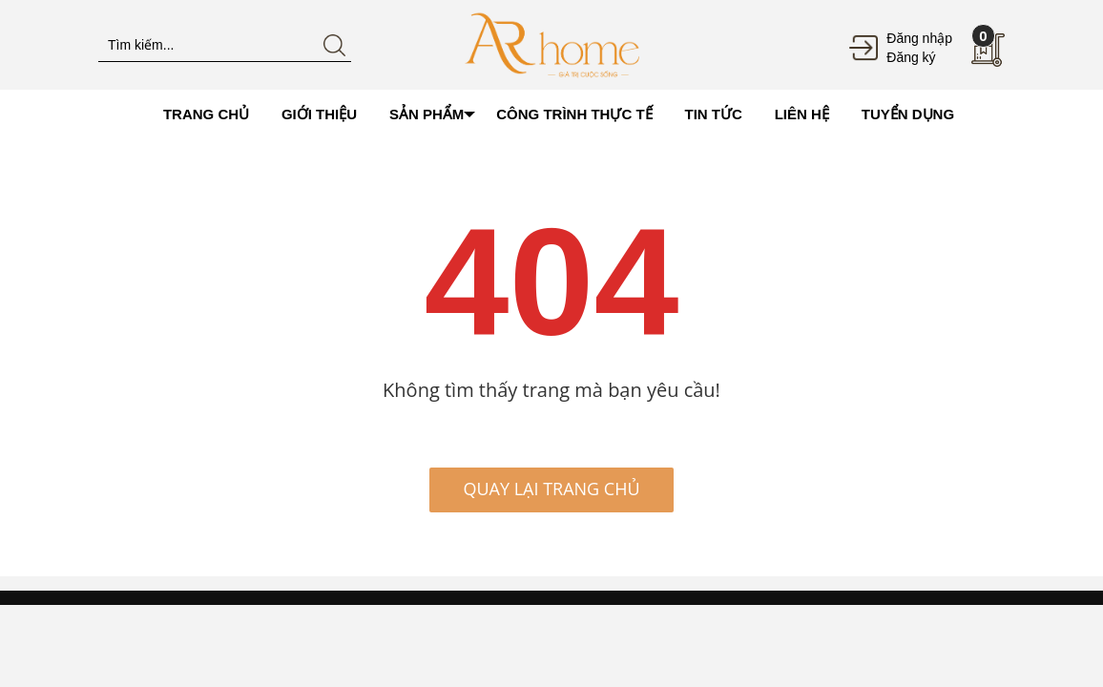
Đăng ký (910, 57)
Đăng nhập (919, 38)
